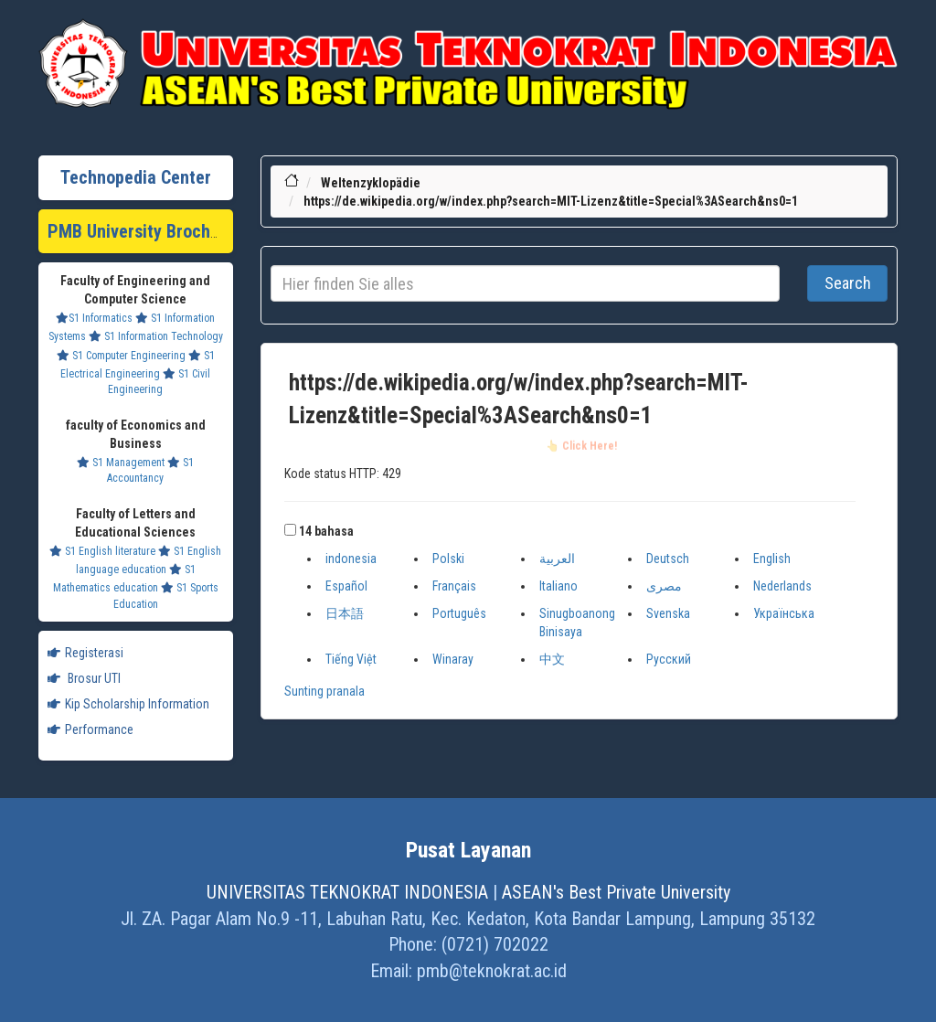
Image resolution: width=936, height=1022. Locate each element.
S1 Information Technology (156, 336)
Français (454, 586)
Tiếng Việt (351, 659)
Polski (448, 558)
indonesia (351, 558)
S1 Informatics (94, 318)
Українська (783, 613)
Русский (668, 659)
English (772, 558)
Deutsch (667, 558)
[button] (290, 530)
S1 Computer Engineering (121, 355)
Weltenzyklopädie (370, 183)
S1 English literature (102, 551)
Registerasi (85, 652)
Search (847, 283)
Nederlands (782, 586)
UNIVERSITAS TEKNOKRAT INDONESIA (347, 892)
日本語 (344, 613)
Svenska (668, 613)
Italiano (558, 586)
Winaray (452, 659)
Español (346, 586)
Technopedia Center (135, 177)
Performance (90, 729)
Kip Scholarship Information (128, 704)
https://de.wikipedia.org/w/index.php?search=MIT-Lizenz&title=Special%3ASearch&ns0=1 (550, 201)
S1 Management (121, 462)
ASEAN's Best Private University (616, 892)
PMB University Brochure (141, 231)
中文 (552, 659)
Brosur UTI (84, 678)
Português (459, 613)
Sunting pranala (324, 691)
